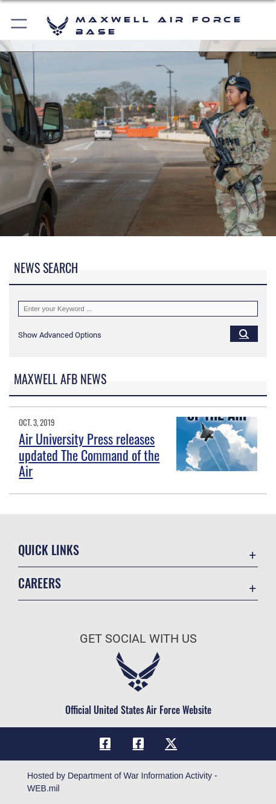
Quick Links (48, 550)
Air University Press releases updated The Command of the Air (89, 454)
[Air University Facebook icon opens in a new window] (138, 744)
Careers (39, 583)
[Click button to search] (244, 333)
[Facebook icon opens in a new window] (105, 744)
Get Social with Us (138, 639)
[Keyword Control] (138, 309)
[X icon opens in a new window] (171, 744)
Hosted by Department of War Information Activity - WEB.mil (122, 782)
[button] (19, 25)
